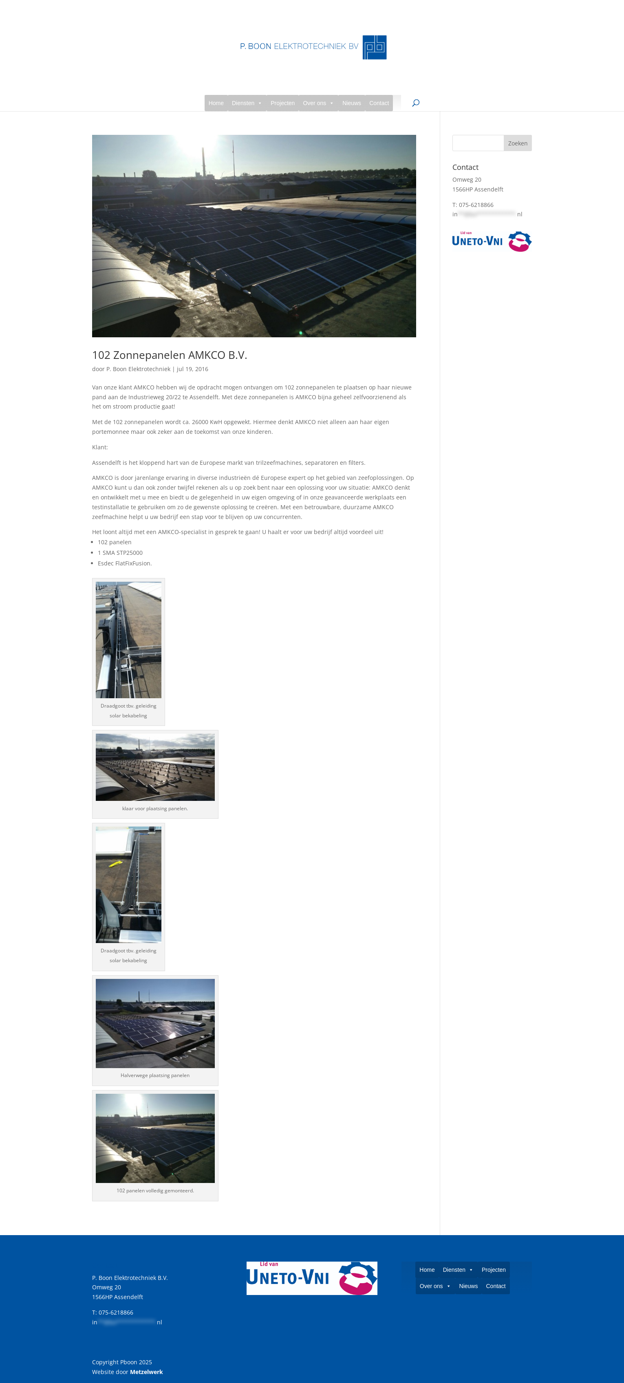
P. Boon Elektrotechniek (138, 369)
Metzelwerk (146, 1372)
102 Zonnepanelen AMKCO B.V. (169, 354)
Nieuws (351, 103)
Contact (379, 103)
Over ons (318, 103)
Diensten (247, 103)
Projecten (283, 103)
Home (216, 103)
